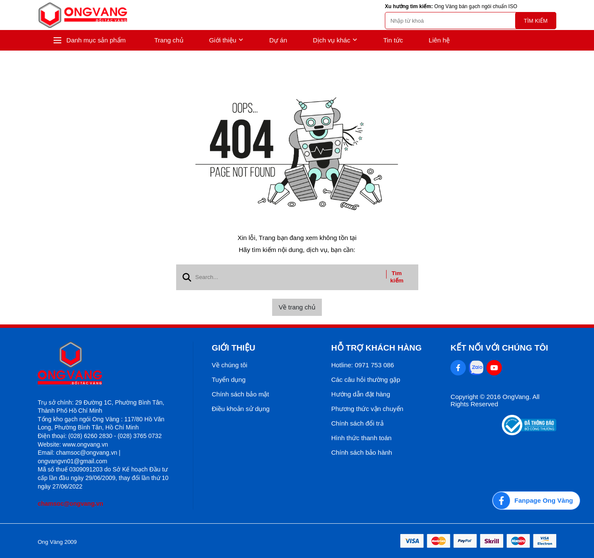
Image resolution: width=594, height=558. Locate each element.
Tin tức (393, 40)
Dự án (278, 40)
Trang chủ (168, 40)
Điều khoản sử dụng (241, 408)
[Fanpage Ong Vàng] (536, 500)
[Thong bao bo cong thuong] (529, 433)
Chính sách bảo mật (240, 394)
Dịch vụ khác (335, 40)
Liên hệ (439, 40)
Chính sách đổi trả (357, 423)
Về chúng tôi (229, 365)
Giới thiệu (226, 40)
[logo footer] (106, 364)
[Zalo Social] (476, 367)
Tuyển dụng (229, 379)
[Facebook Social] (458, 367)
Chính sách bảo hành (361, 452)
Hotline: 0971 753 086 (362, 365)
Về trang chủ (297, 307)
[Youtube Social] (494, 367)
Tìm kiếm (535, 21)
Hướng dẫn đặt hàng (360, 394)
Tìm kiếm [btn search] (397, 277)
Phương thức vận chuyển (367, 408)
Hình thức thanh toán (361, 437)
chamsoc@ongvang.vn (70, 503)
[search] (470, 20)
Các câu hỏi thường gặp (365, 379)
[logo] (83, 15)
